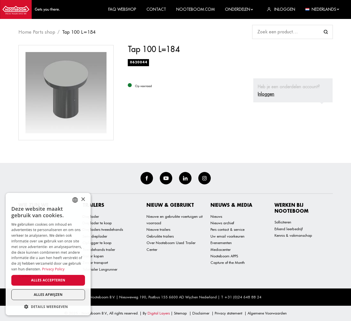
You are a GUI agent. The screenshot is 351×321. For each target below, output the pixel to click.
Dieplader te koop (97, 223)
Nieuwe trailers (158, 229)
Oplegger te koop (97, 242)
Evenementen (221, 242)
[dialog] (48, 254)
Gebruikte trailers (160, 236)
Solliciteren (283, 222)
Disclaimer (200, 313)
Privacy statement (228, 313)
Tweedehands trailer (98, 249)
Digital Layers (159, 313)
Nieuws (216, 216)
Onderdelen (239, 9)
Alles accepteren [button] (48, 280)
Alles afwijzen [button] (48, 294)
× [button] (83, 199)
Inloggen (266, 94)
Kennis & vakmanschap (293, 235)
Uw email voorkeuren (227, 236)
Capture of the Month (227, 262)
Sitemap (180, 313)
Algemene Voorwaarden (267, 313)
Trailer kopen (93, 256)
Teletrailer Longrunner (99, 269)
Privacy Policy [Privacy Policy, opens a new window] (53, 269)
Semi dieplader (94, 236)
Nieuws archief (222, 223)
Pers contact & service (227, 229)
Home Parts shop (36, 32)
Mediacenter (220, 249)
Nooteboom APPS (224, 256)
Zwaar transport (95, 262)
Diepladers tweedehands (102, 229)
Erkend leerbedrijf (289, 229)
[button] (48, 307)
